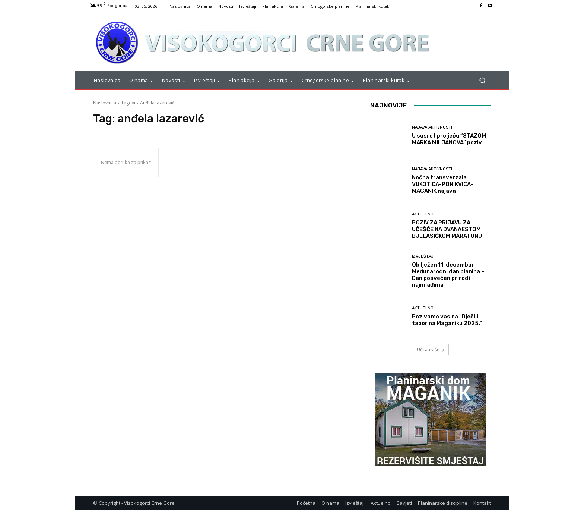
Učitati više (431, 349)
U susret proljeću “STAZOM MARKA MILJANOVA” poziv (449, 139)
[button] (482, 80)
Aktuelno (423, 214)
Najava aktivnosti (432, 127)
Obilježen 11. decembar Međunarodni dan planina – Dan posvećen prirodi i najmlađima (448, 274)
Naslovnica (104, 103)
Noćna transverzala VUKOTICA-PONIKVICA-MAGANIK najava (442, 184)
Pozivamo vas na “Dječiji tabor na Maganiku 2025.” (447, 320)
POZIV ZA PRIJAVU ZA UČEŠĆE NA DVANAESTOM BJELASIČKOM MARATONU (447, 229)
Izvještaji (423, 256)
